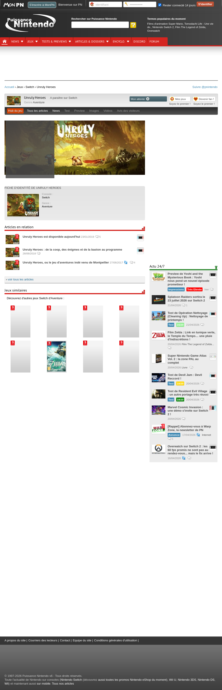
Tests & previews (54, 41)
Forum (154, 41)
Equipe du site (82, 640)
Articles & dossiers (89, 41)
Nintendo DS (206, 679)
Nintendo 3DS (187, 679)
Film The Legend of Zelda (190, 27)
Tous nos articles (63, 683)
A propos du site (15, 640)
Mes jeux (180, 98)
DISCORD (139, 41)
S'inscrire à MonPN (42, 5)
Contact (65, 640)
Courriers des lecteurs (42, 640)
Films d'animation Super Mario (165, 23)
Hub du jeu (15, 110)
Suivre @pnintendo (204, 87)
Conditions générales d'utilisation (115, 640)
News (15, 41)
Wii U (172, 679)
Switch (72, 98)
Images (94, 110)
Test (67, 110)
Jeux (30, 41)
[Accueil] (4, 41)
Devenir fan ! (206, 98)
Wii (7, 683)
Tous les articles (37, 110)
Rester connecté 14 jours (176, 5)
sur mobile (43, 683)
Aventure (39, 102)
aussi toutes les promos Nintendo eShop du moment (132, 679)
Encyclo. (119, 41)
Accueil (9, 87)
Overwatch (153, 30)
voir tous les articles (21, 279)
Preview (79, 110)
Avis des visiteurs (128, 110)
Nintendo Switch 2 (163, 27)
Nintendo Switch (71, 679)
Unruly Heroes (35, 98)
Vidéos (108, 110)
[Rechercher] (100, 24)
